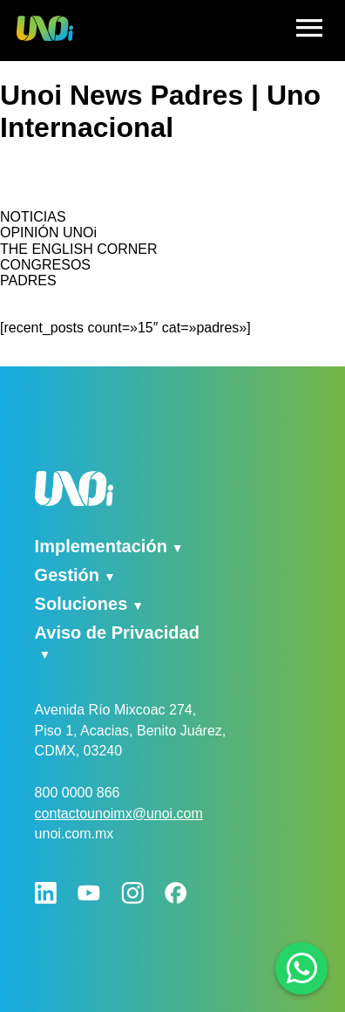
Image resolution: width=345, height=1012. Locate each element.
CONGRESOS (45, 264)
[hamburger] (309, 30)
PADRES (28, 280)
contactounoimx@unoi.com (119, 813)
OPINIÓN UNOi (48, 232)
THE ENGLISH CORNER (78, 249)
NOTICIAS (33, 216)
